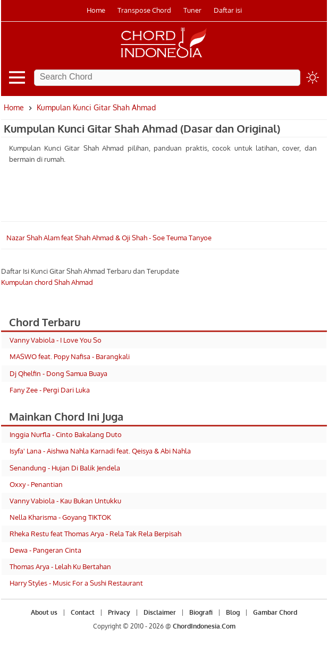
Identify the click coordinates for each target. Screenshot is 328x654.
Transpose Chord (144, 10)
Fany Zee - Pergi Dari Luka (50, 390)
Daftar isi (228, 10)
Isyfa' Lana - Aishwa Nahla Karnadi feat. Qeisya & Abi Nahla (100, 451)
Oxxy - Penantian (36, 484)
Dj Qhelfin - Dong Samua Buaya (58, 373)
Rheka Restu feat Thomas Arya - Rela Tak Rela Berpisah (95, 533)
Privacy (119, 612)
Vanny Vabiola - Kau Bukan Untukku (65, 500)
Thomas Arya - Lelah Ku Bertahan (60, 566)
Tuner (192, 10)
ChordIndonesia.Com (204, 626)
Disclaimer (160, 612)
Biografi (201, 612)
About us (44, 612)
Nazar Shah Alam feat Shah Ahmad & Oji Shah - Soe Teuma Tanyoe (109, 237)
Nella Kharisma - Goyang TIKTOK (60, 517)
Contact (83, 612)
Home (96, 10)
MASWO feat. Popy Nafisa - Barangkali (70, 356)
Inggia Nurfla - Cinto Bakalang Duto (66, 434)
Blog (233, 612)
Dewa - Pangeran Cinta (45, 550)
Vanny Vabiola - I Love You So (56, 340)
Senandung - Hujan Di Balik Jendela (65, 468)
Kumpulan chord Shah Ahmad (47, 282)
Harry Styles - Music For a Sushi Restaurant (76, 583)
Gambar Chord (275, 612)
